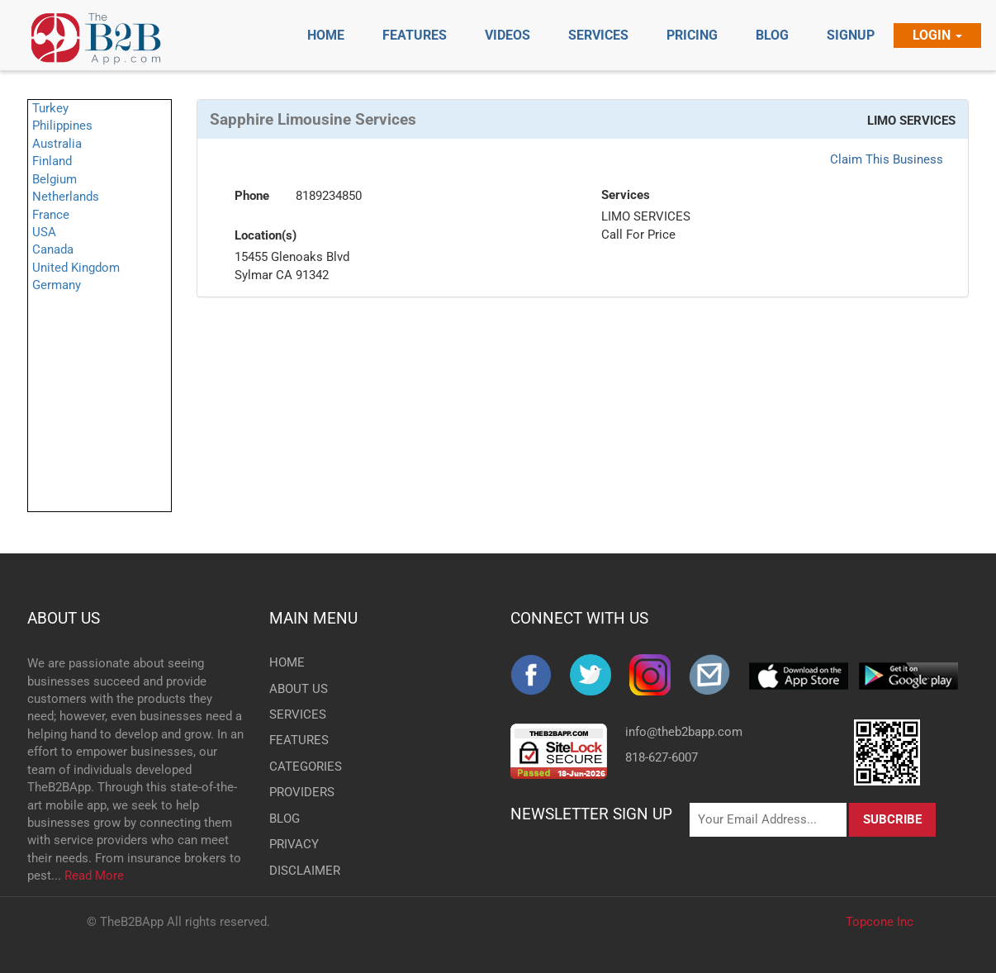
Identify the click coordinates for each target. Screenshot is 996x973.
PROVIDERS (296, 792)
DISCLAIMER (296, 870)
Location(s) (265, 235)
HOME (287, 662)
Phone (252, 195)
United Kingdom (76, 267)
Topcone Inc (879, 921)
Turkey (50, 108)
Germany (56, 285)
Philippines (62, 125)
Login (937, 35)
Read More (94, 875)
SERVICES (296, 714)
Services (625, 194)
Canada (53, 249)
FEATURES (296, 740)
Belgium (54, 179)
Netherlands (65, 196)
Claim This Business (886, 159)
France (50, 214)
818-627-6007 (661, 757)
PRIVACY (294, 844)
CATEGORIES (296, 766)
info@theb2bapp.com (683, 731)
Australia (57, 143)
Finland (52, 161)
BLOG (284, 818)
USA (44, 232)
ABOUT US (63, 618)
